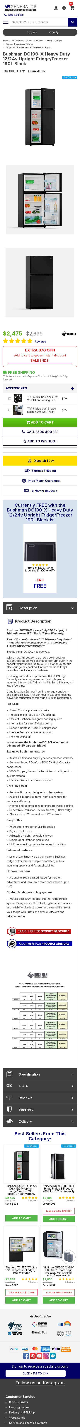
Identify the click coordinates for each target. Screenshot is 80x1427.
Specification (29, 1074)
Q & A (23, 1086)
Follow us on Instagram (40, 1382)
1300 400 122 (14, 15)
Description (28, 608)
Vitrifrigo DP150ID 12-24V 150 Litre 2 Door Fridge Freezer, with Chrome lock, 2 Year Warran (58, 1271)
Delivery (25, 1121)
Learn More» (36, 71)
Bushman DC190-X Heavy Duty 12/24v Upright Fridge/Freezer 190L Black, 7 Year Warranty (21, 1190)
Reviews (40, 341)
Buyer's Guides (18, 1402)
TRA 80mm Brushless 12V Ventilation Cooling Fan (42, 398)
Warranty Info (17, 1417)
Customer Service (20, 1397)
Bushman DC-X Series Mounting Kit (40, 569)
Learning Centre (19, 1407)
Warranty (26, 1110)
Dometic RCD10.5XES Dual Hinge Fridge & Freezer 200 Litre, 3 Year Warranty (58, 1189)
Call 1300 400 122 (42, 432)
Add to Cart (21, 1218)
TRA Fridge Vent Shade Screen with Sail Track (41, 410)
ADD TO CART (40, 422)
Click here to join (35, 1373)
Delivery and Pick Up (22, 1412)
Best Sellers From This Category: (40, 1136)
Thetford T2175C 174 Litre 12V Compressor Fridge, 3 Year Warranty (21, 1270)
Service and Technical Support (28, 1422)
